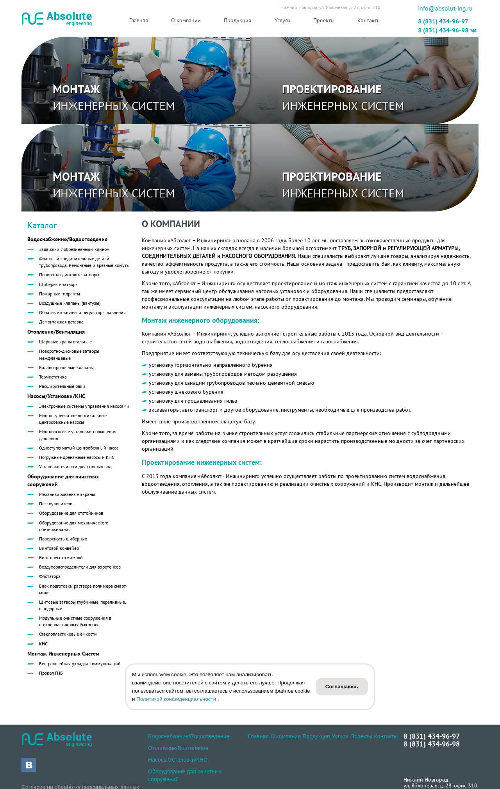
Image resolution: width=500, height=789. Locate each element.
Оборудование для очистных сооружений (63, 480)
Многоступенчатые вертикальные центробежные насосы (73, 418)
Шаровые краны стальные (65, 342)
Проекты (323, 20)
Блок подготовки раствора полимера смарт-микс (83, 589)
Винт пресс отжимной (61, 557)
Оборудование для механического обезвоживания (73, 526)
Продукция (237, 20)
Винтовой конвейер (59, 548)
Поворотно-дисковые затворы (69, 274)
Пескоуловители (56, 503)
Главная (138, 20)
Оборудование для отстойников (71, 513)
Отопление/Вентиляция (56, 331)
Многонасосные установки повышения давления (77, 434)
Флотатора (50, 576)
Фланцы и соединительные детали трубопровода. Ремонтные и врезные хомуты (84, 262)
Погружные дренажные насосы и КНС (76, 457)
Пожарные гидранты (59, 294)
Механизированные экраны (67, 494)
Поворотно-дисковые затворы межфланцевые (69, 354)
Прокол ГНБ (51, 673)
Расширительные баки (62, 386)
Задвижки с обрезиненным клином (74, 249)
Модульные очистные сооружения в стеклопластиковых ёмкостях (75, 621)
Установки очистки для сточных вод (75, 466)
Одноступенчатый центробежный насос (78, 448)
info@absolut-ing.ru (445, 8)
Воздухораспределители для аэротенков (80, 567)
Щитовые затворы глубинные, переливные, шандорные (82, 605)
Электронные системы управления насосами (84, 406)
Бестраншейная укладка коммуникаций (80, 663)
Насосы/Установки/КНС (56, 396)
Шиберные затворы (59, 284)
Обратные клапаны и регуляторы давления (82, 312)
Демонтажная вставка (61, 322)
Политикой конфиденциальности (177, 699)
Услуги (282, 20)
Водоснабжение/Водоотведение (67, 239)
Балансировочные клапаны (66, 367)
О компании (186, 20)
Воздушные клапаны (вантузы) (69, 303)
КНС (43, 644)
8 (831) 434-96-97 (443, 21)
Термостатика (53, 377)
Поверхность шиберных (63, 539)
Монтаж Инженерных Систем (63, 653)
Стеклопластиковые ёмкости (68, 634)
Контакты (368, 20)
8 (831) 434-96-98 (443, 30)
